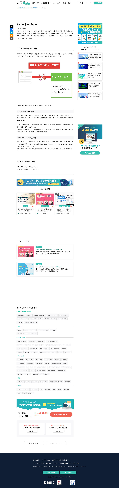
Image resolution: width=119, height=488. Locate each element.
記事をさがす (36, 460)
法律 (54, 389)
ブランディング (43, 381)
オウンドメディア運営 (40, 367)
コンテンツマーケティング (36, 318)
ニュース (19, 393)
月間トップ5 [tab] (96, 49)
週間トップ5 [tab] (84, 49)
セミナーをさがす (56, 460)
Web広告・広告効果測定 (39, 315)
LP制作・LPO (41, 341)
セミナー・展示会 (45, 206)
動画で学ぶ (65, 460)
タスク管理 (67, 381)
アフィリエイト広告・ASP (31, 322)
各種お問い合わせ (37, 466)
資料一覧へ (60, 431)
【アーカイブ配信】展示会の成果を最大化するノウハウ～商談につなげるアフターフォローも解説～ (44, 210)
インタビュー (34, 389)
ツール (52, 3)
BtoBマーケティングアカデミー (72, 463)
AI (24, 393)
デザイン (32, 370)
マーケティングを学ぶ (38, 463)
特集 (38, 3)
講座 (69, 3)
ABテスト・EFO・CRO (52, 341)
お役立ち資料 (45, 3)
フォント (60, 352)
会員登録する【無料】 (61, 414)
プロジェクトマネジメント (56, 381)
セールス (53, 330)
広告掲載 (80, 3)
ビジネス (25, 206)
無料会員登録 (51, 472)
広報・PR (20, 322)
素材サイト (67, 352)
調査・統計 (66, 389)
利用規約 (45, 466)
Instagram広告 (48, 359)
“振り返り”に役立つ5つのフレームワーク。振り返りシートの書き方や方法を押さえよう (25, 210)
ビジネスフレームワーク (23, 389)
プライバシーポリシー (53, 466)
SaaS (59, 389)
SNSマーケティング (52, 315)
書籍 (41, 389)
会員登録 (98, 3)
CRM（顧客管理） (44, 348)
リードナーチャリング (43, 330)
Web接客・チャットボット (24, 345)
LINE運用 (57, 359)
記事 (33, 3)
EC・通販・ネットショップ (31, 352)
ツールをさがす (46, 460)
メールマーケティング (22, 318)
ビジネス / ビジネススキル (24, 213)
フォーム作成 (32, 341)
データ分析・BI (33, 348)
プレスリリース (82, 466)
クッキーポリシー (63, 466)
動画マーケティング (64, 315)
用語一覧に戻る (36, 443)
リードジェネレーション (30, 330)
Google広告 (20, 359)
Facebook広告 (29, 359)
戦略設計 (20, 330)
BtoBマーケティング (50, 318)
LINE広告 (64, 359)
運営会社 (70, 466)
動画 (64, 3)
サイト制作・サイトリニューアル (59, 363)
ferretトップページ (57, 443)
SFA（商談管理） (55, 348)
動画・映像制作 (36, 345)
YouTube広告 (30, 363)
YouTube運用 (21, 363)
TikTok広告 (39, 363)
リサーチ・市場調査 (62, 318)
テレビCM (47, 363)
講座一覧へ (33, 431)
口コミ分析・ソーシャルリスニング (48, 352)
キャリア (35, 381)
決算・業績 (47, 389)
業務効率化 (20, 381)
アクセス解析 (45, 345)
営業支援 (20, 352)
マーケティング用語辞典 (58, 463)
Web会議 (64, 348)
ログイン (90, 2)
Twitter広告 (39, 359)
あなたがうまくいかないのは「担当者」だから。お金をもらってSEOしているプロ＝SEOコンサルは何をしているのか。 (64, 210)
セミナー (58, 3)
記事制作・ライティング (53, 367)
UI (27, 367)
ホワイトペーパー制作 (23, 370)
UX (31, 367)
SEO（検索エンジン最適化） (64, 206)
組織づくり (28, 381)
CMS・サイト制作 (22, 341)
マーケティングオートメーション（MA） (60, 345)
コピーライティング (66, 367)
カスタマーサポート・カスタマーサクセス (27, 333)
